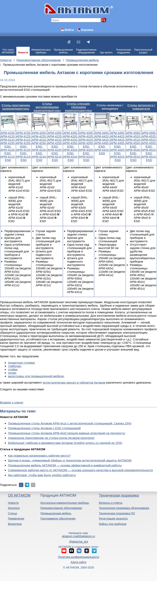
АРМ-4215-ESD (55, 158)
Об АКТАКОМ (19, 495)
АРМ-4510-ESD (133, 158)
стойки (12, 369)
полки (12, 372)
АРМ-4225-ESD (55, 151)
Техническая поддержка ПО (117, 513)
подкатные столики (21, 362)
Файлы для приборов (112, 524)
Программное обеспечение (58, 518)
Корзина (87, 29)
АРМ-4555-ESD (149, 144)
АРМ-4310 (70, 139)
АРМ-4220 (39, 136)
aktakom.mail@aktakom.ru (78, 536)
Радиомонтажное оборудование (61, 508)
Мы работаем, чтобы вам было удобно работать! (42, 475)
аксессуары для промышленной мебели (36, 376)
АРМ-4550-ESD (133, 144)
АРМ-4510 (133, 139)
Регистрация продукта (113, 518)
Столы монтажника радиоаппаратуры (16, 107)
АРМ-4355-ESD (86, 144)
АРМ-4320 (70, 136)
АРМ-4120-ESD (8, 151)
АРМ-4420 (102, 136)
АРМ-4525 (149, 136)
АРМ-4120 (7, 136)
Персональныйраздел (143, 51)
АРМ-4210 (39, 139)
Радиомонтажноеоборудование (86, 51)
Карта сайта (78, 562)
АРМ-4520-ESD (133, 151)
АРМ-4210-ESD (39, 158)
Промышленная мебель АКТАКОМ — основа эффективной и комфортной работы (65, 465)
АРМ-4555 (149, 133)
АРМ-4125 (23, 136)
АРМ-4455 (117, 133)
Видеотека (15, 524)
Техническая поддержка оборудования (124, 508)
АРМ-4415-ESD (117, 158)
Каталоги (14, 508)
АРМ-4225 (55, 136)
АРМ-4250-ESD (39, 144)
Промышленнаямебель (63, 51)
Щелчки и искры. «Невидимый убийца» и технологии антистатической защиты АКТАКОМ (69, 460)
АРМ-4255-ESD (55, 144)
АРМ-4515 (149, 139)
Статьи (12, 513)
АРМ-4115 (23, 139)
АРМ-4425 (117, 136)
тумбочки (14, 366)
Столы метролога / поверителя (141, 107)
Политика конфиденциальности (78, 557)
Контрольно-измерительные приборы (64, 502)
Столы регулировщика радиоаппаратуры (47, 107)
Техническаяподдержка (123, 51)
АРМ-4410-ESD (102, 151)
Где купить (106, 52)
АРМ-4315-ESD (86, 158)
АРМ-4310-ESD (70, 158)
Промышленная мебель (55, 513)
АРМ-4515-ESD (149, 158)
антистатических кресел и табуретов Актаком (74, 382)
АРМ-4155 (23, 133)
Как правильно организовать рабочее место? (39, 455)
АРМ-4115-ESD (23, 158)
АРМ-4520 (133, 136)
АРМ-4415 (117, 139)
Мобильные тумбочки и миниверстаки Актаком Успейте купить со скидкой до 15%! (65, 442)
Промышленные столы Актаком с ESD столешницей (44, 428)
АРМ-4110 (7, 139)
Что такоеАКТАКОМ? (8, 51)
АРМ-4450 (102, 133)
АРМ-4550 (133, 133)
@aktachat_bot (78, 541)
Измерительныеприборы (41, 51)
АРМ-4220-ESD (39, 151)
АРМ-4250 (39, 133)
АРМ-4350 (70, 133)
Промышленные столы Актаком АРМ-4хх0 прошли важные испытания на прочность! (66, 433)
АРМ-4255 (55, 133)
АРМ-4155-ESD (23, 144)
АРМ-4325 (86, 136)
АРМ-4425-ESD (117, 151)
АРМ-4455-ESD (117, 144)
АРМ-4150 (7, 133)
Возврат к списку (11, 402)
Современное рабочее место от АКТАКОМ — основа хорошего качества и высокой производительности (80, 470)
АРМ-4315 (86, 139)
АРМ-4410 (102, 139)
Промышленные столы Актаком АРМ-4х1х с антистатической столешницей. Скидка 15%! (69, 423)
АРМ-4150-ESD (8, 144)
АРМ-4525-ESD (149, 151)
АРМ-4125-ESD (23, 151)
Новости (23, 52)
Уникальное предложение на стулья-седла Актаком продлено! (51, 438)
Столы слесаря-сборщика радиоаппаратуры (78, 107)
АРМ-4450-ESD (102, 144)
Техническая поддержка (119, 495)
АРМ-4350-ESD (70, 144)
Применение (16, 518)
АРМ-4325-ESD (86, 151)
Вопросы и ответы (110, 502)
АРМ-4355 (86, 133)
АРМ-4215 (55, 139)
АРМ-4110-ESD (8, 158)
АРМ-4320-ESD (70, 151)
